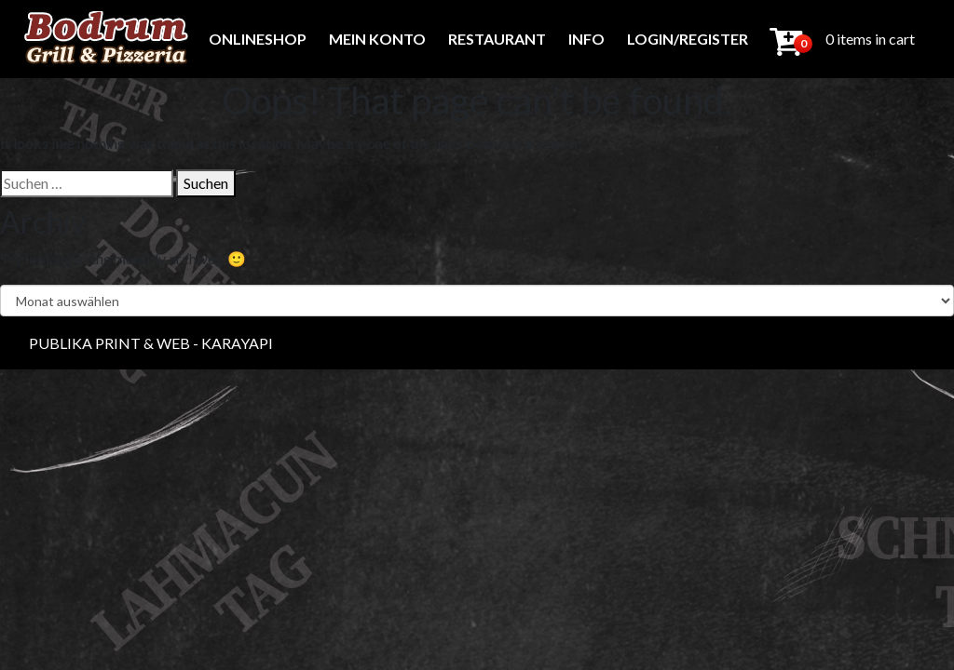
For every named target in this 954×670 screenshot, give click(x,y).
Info (586, 38)
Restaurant (497, 38)
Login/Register (687, 38)
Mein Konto (377, 38)
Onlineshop (258, 38)
